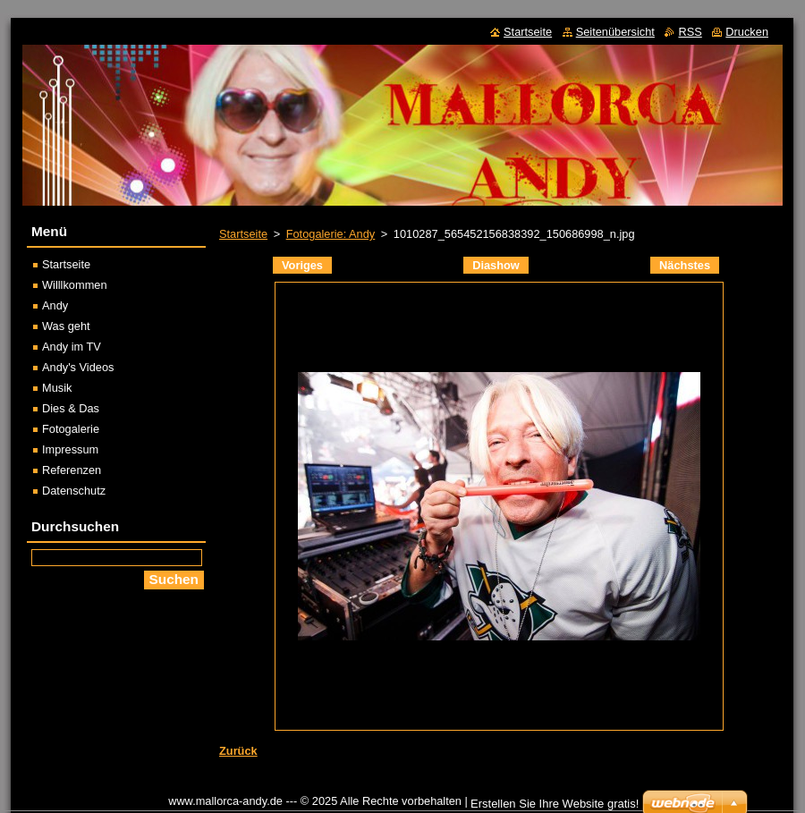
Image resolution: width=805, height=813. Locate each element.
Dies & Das (70, 408)
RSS (689, 31)
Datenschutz (74, 490)
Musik (57, 387)
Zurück (238, 751)
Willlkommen (74, 285)
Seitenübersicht (615, 31)
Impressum (70, 449)
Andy (55, 305)
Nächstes (684, 265)
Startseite (243, 234)
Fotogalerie (70, 429)
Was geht (66, 326)
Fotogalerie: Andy (331, 234)
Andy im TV (71, 346)
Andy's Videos (78, 367)
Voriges (302, 265)
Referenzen (71, 470)
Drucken (746, 31)
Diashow (496, 265)
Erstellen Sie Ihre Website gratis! (554, 803)
